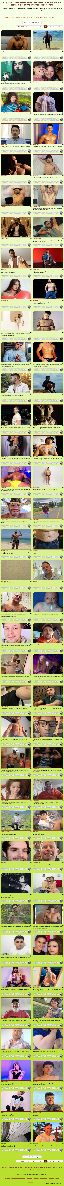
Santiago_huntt (4, 550)
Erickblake (35, 300)
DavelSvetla (35, 1081)
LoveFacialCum (4, 800)
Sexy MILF (7, 17)
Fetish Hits (30, 1182)
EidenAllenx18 (36, 394)
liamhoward (3, 487)
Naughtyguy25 (4, 581)
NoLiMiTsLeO (36, 1018)
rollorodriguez (4, 456)
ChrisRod (35, 581)
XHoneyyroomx (36, 82)
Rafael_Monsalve (37, 1112)
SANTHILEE (4, 269)
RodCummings (36, 1049)
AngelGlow (35, 831)
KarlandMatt (36, 956)
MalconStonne (36, 206)
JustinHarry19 (36, 51)
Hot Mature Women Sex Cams (18, 17)
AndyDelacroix (36, 363)
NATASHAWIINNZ (5, 987)
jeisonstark (35, 113)
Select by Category (34, 22)
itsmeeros (3, 394)
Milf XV (57, 17)
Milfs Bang (36, 17)
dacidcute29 (36, 269)
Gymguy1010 (36, 800)
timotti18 (35, 425)
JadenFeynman (4, 425)
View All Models (20, 26)
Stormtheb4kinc (36, 737)
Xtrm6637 (35, 613)
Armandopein (4, 144)
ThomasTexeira (36, 487)
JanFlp (2, 51)
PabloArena (35, 456)
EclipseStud (4, 644)
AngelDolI (3, 1112)
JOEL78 (35, 894)
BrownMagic (4, 1018)
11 (53, 26)
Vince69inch (4, 675)
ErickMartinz (4, 956)
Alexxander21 (36, 987)
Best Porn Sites (43, 17)
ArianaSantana (4, 1081)
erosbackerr (4, 175)
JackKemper (4, 363)
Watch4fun (35, 550)
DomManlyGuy (4, 1049)
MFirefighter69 (36, 862)
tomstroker (35, 175)
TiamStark (3, 206)
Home (25, 22)
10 (50, 26)
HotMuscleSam (4, 706)
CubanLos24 (4, 613)
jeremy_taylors (4, 519)
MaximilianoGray (37, 238)
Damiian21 (35, 675)
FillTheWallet (36, 768)
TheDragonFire (4, 768)
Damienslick (36, 925)
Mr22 (2, 925)
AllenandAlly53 (36, 644)
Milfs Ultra (51, 17)
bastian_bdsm (4, 894)
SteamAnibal (36, 144)
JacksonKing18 (4, 238)
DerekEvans (4, 332)
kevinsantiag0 (36, 519)
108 (59, 26)
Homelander (4, 1143)
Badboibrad (35, 1143)
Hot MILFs (29, 17)
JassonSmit (35, 332)
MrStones (3, 737)
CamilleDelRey (4, 113)
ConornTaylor (4, 82)
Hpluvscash (3, 862)
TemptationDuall (5, 831)
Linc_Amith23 (36, 706)
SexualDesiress (4, 300)
